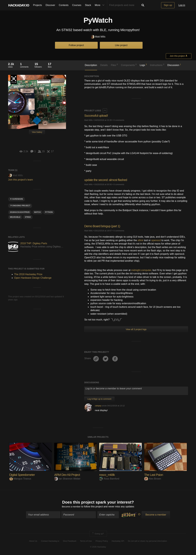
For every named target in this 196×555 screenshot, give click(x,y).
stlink (140, 240)
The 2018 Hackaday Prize (13, 79)
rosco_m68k (107, 475)
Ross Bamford (109, 478)
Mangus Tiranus (20, 478)
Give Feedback (69, 541)
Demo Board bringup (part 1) (103, 226)
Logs (143, 64)
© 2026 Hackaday (98, 547)
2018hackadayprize (20, 212)
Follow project (76, 45)
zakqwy (98, 405)
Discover (50, 5)
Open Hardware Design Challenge (33, 278)
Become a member (71, 507)
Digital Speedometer (23, 475)
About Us (33, 541)
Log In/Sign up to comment (99, 399)
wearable (15, 217)
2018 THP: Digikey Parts (33, 243)
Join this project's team (20, 179)
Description (91, 65)
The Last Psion (154, 475)
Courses (76, 5)
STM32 (28, 217)
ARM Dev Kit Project (68, 475)
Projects (37, 5)
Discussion (174, 64)
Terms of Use (86, 541)
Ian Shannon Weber (67, 478)
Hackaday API (118, 541)
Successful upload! (97, 115)
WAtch (37, 212)
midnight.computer (141, 270)
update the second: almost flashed (107, 180)
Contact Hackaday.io (50, 541)
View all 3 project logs (136, 329)
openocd (156, 240)
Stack (88, 5)
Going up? (98, 534)
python (49, 212)
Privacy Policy (102, 541)
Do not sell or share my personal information (147, 541)
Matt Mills (98, 37)
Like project (121, 45)
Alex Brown (152, 478)
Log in (181, 5)
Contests (63, 5)
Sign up (168, 5)
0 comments (118, 120)
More (100, 5)
